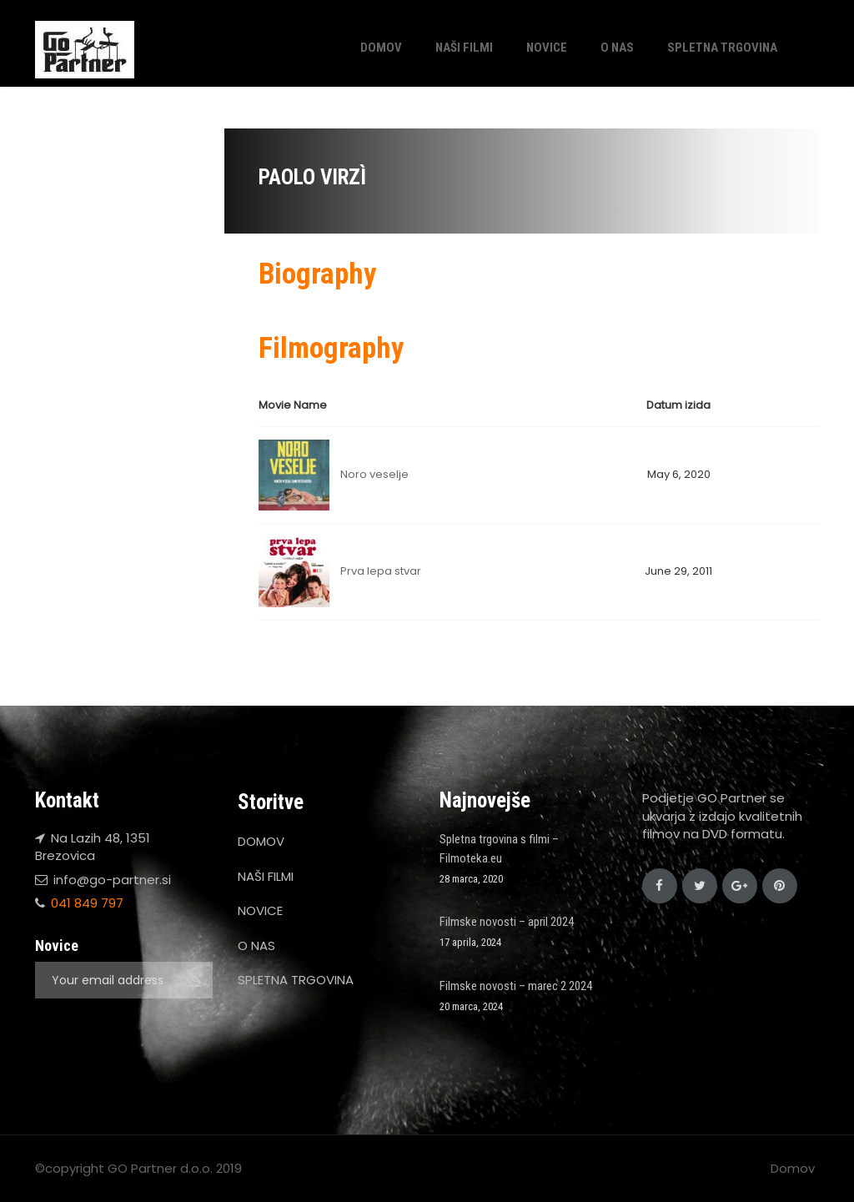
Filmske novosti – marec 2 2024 (516, 985)
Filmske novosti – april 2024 (507, 921)
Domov (793, 1168)
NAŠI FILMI (464, 47)
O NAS (617, 47)
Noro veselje (374, 474)
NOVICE (546, 47)
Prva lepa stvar (380, 571)
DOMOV (381, 47)
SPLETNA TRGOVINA (722, 47)
